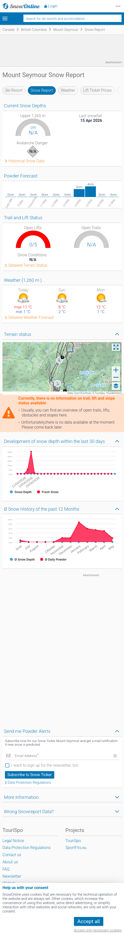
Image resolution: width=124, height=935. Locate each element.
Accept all (88, 921)
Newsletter (11, 876)
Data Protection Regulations (29, 782)
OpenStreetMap (82, 393)
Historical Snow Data (26, 161)
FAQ (5, 869)
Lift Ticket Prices (97, 90)
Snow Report (42, 90)
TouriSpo (73, 840)
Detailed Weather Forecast (31, 318)
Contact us (11, 854)
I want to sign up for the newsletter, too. (45, 765)
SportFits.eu (75, 847)
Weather (68, 90)
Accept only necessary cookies (98, 930)
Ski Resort (14, 90)
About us (10, 862)
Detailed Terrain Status (27, 265)
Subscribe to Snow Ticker (29, 774)
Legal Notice (13, 840)
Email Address (26, 756)
